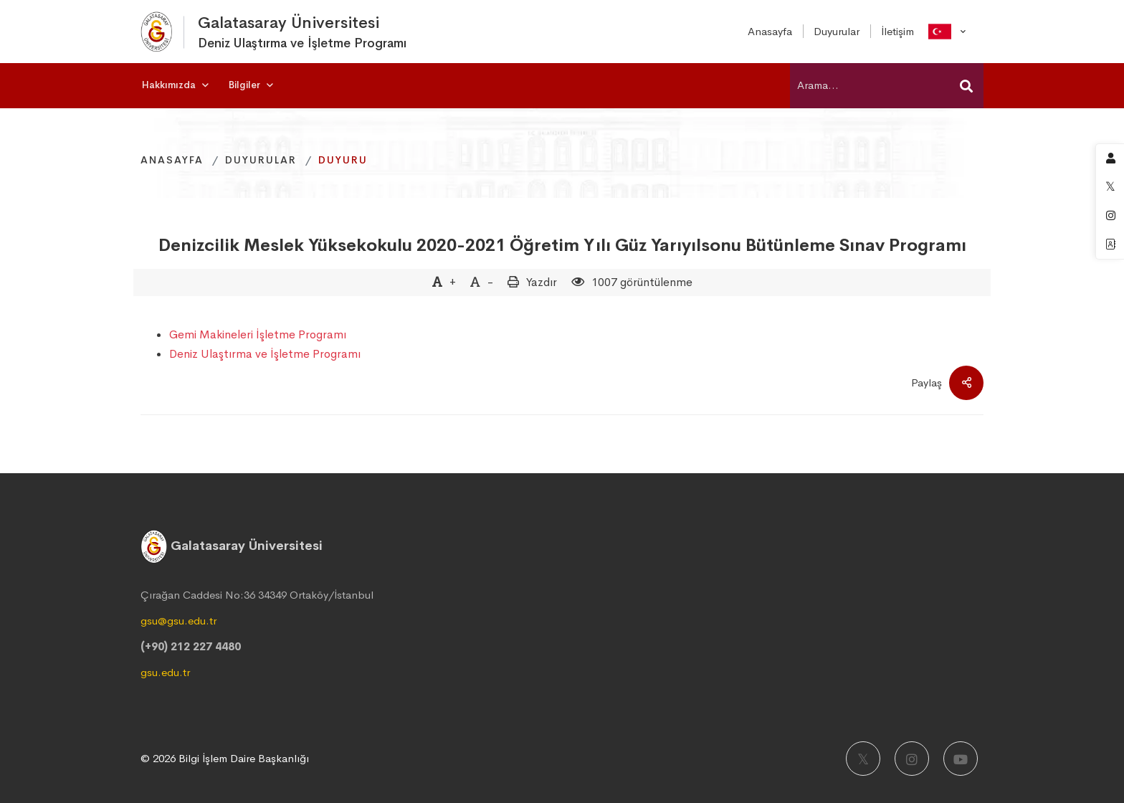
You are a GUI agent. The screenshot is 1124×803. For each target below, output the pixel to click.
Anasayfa (172, 159)
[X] (863, 758)
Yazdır (541, 282)
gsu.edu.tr (165, 672)
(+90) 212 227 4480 (190, 646)
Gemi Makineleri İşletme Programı (257, 334)
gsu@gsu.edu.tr (178, 620)
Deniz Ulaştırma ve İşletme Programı (265, 353)
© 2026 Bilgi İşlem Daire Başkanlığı (224, 758)
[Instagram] (912, 758)
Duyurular (261, 159)
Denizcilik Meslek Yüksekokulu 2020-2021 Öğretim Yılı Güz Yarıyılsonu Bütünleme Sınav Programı (562, 245)
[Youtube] (960, 758)
